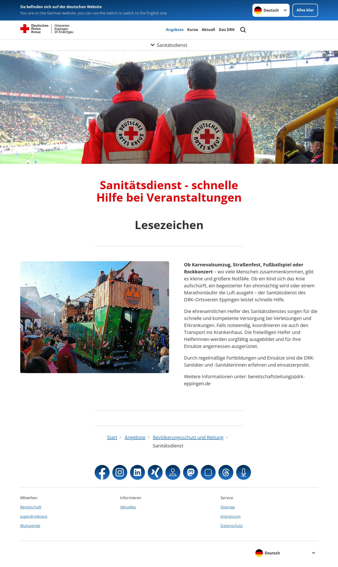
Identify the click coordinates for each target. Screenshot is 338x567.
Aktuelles (128, 507)
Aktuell (208, 29)
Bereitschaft (30, 507)
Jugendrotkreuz (33, 516)
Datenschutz (232, 525)
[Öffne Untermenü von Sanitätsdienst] (169, 45)
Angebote (175, 29)
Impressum (231, 516)
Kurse (192, 29)
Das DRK (227, 29)
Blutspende (30, 525)
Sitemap (228, 507)
